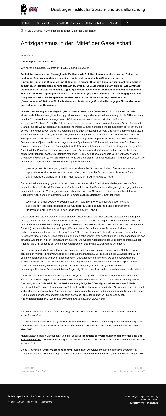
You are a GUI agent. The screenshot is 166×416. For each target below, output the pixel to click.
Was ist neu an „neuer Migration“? (129, 371)
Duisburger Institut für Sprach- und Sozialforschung (98, 9)
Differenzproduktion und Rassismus (64, 349)
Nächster (138, 368)
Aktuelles (114, 23)
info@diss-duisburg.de (147, 403)
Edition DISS (61, 23)
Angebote (77, 23)
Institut (27, 23)
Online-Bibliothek (96, 23)
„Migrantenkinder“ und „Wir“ (33, 371)
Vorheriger (29, 368)
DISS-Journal (43, 23)
